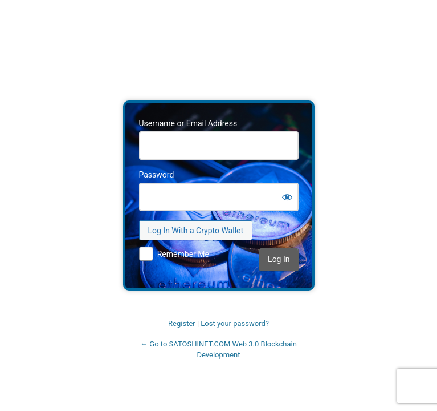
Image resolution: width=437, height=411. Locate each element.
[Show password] (287, 197)
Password (156, 174)
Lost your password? (235, 323)
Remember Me (183, 254)
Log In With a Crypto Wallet (196, 230)
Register (181, 323)
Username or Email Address (188, 123)
